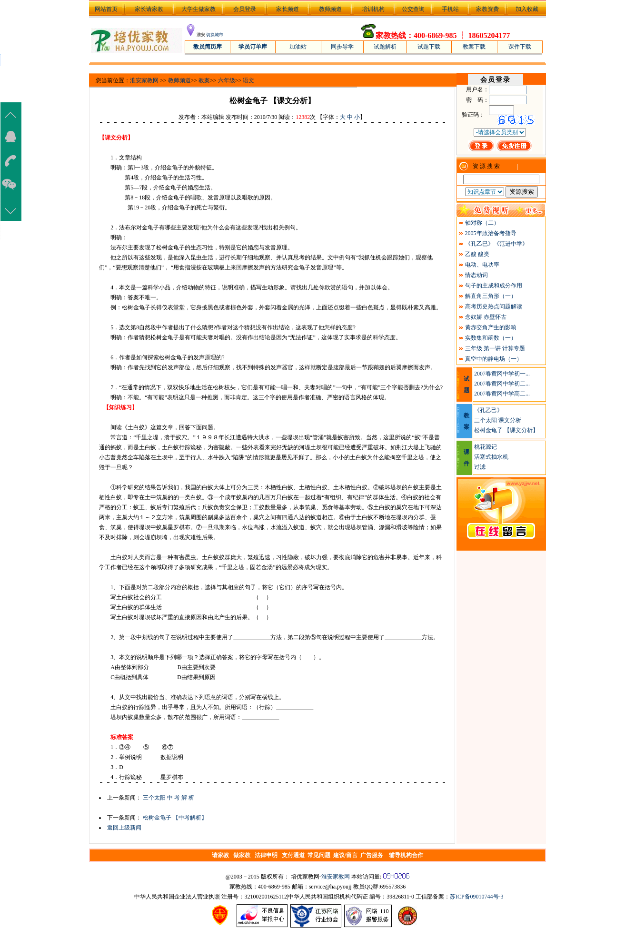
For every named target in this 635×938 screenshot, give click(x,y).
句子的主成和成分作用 (493, 285)
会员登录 (244, 9)
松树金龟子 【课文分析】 (506, 430)
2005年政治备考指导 (490, 233)
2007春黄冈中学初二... (502, 383)
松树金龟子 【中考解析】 (175, 817)
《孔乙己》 (488, 410)
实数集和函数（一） (490, 338)
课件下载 (519, 46)
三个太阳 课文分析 (497, 420)
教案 (204, 80)
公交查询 (413, 9)
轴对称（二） (482, 222)
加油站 (298, 46)
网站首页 (105, 9)
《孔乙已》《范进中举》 (496, 243)
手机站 (450, 9)
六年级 (226, 80)
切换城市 (214, 34)
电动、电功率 (482, 264)
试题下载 (428, 46)
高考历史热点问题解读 (493, 306)
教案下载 (474, 46)
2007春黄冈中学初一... (502, 373)
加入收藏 (527, 9)
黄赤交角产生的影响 (490, 327)
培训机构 (373, 9)
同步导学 (342, 46)
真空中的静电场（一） (493, 358)
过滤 (480, 467)
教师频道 (330, 9)
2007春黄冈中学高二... (502, 393)
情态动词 (476, 275)
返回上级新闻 (124, 827)
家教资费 (487, 9)
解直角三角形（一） (490, 296)
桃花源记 (485, 447)
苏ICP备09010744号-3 (477, 896)
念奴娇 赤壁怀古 (485, 317)
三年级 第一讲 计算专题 (495, 348)
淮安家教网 (144, 80)
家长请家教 (149, 9)
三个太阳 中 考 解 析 (168, 797)
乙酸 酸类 (477, 254)
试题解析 (385, 46)
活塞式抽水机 (491, 457)
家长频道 (287, 9)
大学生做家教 (198, 9)
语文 (248, 80)
